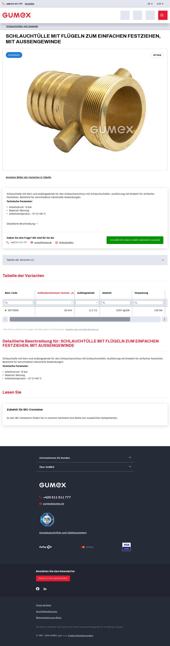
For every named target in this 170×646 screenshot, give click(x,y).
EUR (159, 3)
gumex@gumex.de (43, 242)
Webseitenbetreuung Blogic (49, 617)
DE (149, 3)
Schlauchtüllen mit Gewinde (22, 26)
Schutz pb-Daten (43, 605)
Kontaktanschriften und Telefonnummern (63, 532)
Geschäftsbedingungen (46, 611)
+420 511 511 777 (14, 3)
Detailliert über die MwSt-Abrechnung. (82, 329)
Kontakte (29, 3)
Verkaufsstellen (66, 242)
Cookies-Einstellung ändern (80, 635)
